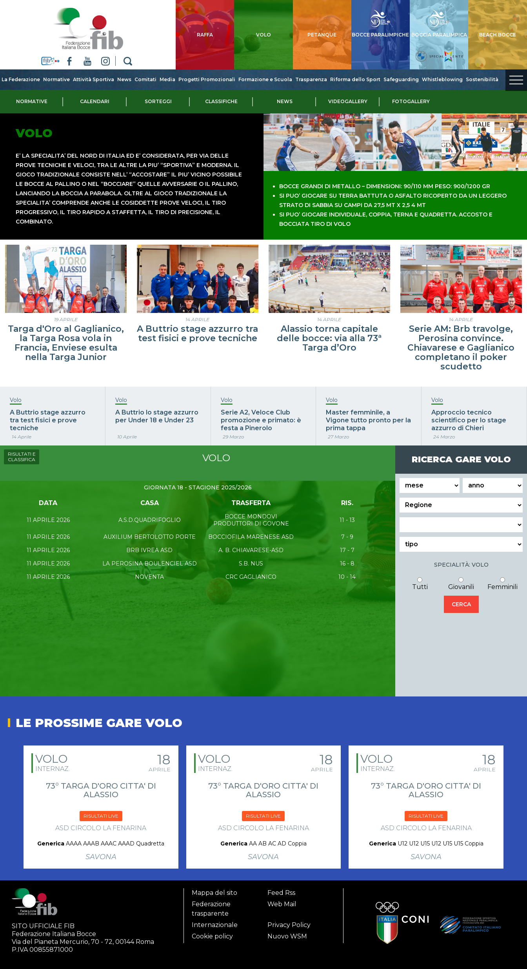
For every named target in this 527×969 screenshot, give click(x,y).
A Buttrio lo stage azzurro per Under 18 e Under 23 (156, 413)
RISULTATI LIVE (101, 813)
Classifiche (221, 101)
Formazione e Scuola (265, 79)
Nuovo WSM (287, 933)
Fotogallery (411, 101)
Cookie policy (212, 933)
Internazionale (215, 921)
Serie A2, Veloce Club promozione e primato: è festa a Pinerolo (261, 417)
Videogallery (347, 101)
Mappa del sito (214, 889)
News (124, 79)
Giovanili (461, 583)
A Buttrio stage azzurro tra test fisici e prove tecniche (197, 330)
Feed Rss (281, 889)
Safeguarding (401, 79)
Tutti (420, 583)
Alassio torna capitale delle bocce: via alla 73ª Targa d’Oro (329, 335)
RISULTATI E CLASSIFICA (22, 453)
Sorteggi (158, 101)
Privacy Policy (289, 921)
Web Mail (281, 901)
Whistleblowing (442, 79)
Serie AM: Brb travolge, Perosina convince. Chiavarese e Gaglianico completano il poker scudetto (460, 344)
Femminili (502, 583)
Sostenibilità (482, 79)
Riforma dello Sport (355, 79)
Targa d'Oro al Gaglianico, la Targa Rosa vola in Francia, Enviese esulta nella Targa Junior (66, 339)
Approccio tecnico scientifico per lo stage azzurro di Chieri (468, 417)
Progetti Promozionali (206, 79)
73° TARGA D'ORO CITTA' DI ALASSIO (101, 787)
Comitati (145, 79)
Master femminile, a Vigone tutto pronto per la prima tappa (368, 417)
